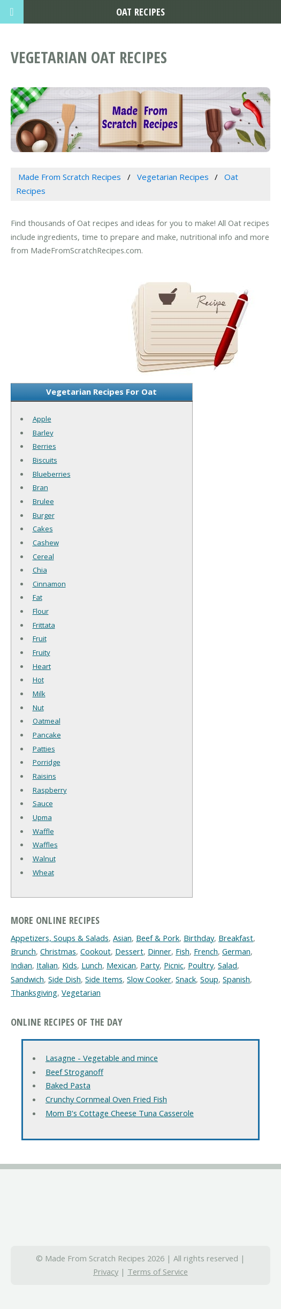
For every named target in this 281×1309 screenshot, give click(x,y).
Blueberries (52, 474)
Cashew (46, 542)
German (236, 951)
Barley (43, 433)
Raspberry (50, 790)
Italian (47, 965)
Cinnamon (49, 584)
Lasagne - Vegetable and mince (101, 1057)
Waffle (43, 831)
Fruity (41, 652)
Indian (21, 965)
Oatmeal (46, 721)
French (206, 951)
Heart (42, 666)
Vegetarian (81, 992)
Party (150, 965)
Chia (40, 570)
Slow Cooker (149, 979)
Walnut (44, 858)
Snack (186, 979)
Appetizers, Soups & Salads (60, 937)
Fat (37, 597)
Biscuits (45, 460)
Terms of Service (157, 1271)
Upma (42, 817)
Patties (44, 749)
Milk (39, 693)
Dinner (159, 951)
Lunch (91, 965)
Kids (69, 965)
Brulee (43, 501)
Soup (209, 979)
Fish (182, 951)
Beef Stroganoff (74, 1071)
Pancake (47, 735)
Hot (38, 679)
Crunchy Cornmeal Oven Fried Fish (106, 1099)
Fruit (40, 638)
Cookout (95, 951)
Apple (42, 419)
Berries (44, 446)
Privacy (105, 1271)
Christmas (58, 951)
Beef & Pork (157, 937)
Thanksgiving (34, 992)
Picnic (174, 965)
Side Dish (64, 979)
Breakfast (235, 937)
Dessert (129, 951)
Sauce (43, 803)
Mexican (121, 965)
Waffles (45, 844)
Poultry (201, 965)
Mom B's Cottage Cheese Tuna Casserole (119, 1113)
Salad (227, 965)
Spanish (236, 979)
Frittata (44, 625)
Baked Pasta (67, 1085)
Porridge (46, 762)
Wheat (43, 872)
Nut (38, 707)
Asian (122, 937)
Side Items (104, 979)
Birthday (199, 937)
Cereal (43, 556)
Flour (41, 611)
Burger (44, 515)
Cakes (43, 528)
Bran (40, 487)
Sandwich (27, 979)
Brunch (23, 951)
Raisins (44, 776)
